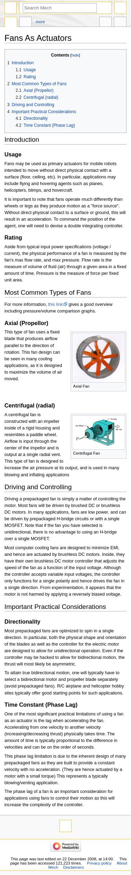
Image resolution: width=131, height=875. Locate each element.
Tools (120, 22)
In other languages (105, 22)
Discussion (25, 22)
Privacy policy (99, 863)
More (40, 22)
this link (55, 304)
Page (11, 22)
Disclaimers (73, 867)
